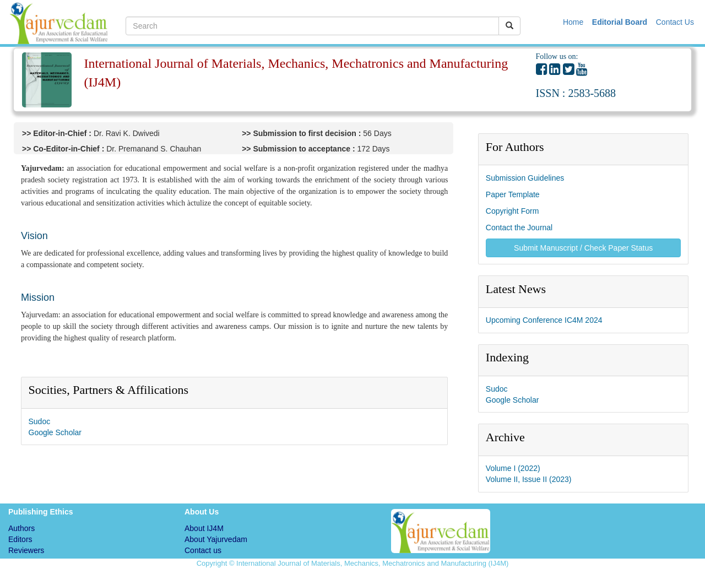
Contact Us (675, 22)
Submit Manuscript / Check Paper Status (583, 247)
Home (574, 22)
